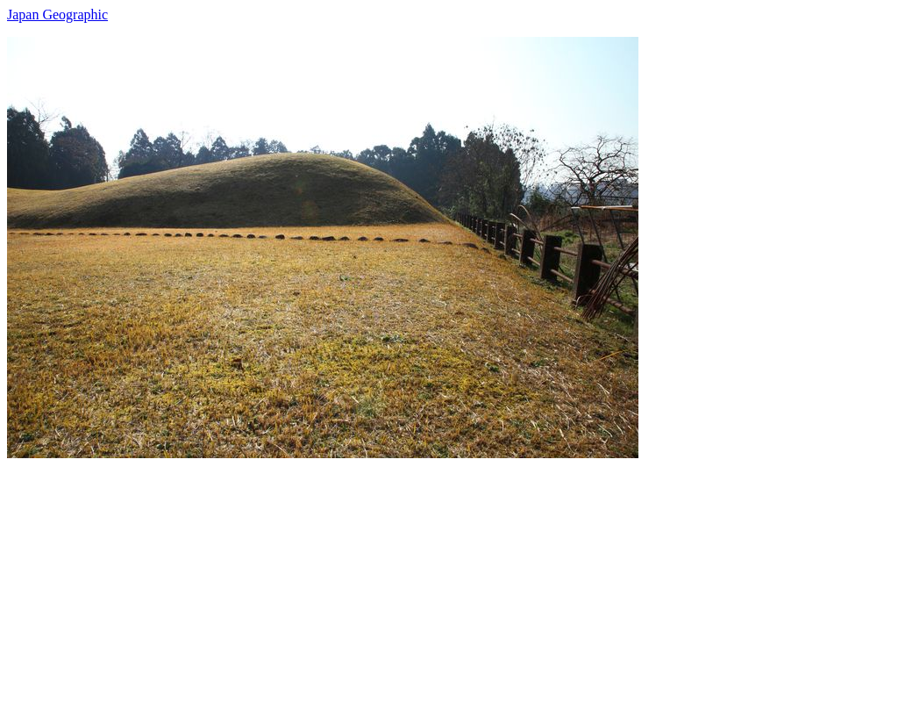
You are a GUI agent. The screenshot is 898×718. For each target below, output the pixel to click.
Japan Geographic (57, 14)
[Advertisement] (449, 581)
